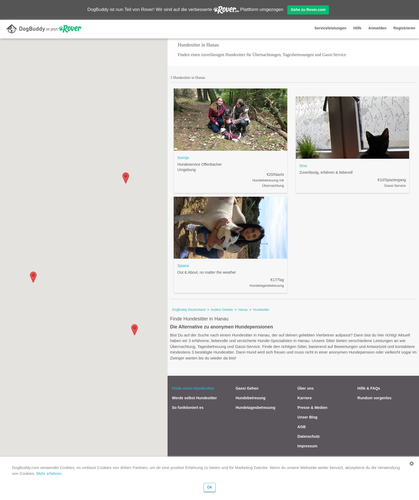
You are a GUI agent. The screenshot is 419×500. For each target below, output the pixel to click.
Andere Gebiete (222, 310)
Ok (209, 487)
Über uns (305, 388)
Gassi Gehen (247, 388)
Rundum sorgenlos (375, 398)
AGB (301, 427)
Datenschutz (308, 436)
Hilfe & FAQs (369, 388)
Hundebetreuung (251, 398)
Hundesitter (261, 310)
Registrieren (404, 28)
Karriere (304, 398)
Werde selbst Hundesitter (194, 398)
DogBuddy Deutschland (188, 310)
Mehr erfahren (48, 473)
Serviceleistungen (330, 28)
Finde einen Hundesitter (193, 388)
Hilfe (357, 28)
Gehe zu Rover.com (308, 9)
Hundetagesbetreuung (256, 407)
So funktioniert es (187, 407)
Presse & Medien (312, 407)
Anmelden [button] (377, 28)
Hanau (243, 310)
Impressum (307, 446)
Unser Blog (307, 417)
